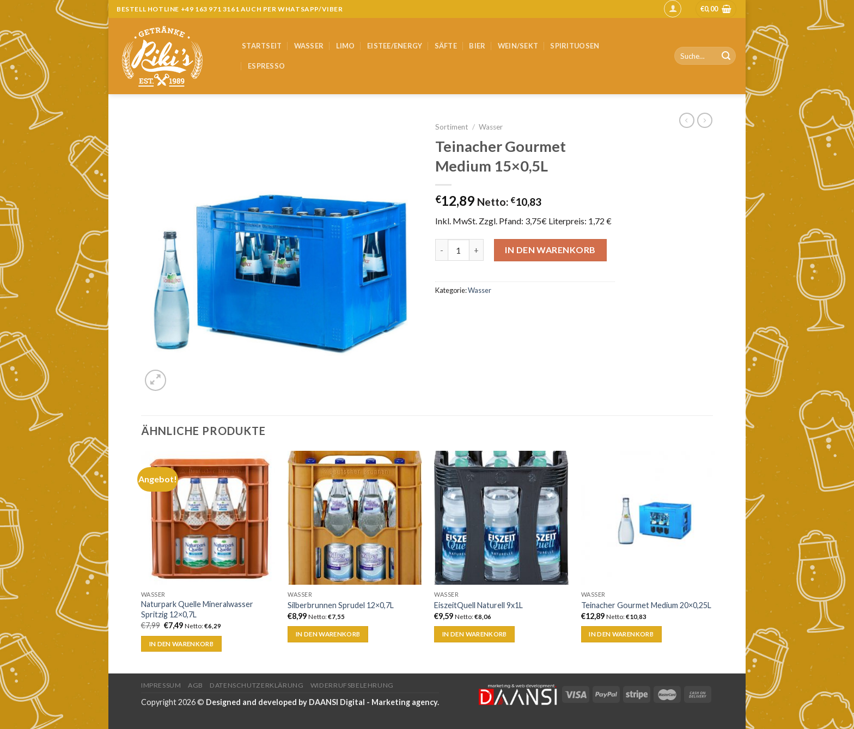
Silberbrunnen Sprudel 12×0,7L (341, 605)
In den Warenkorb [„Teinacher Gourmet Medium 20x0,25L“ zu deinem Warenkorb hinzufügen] (621, 634)
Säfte (446, 45)
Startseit (262, 45)
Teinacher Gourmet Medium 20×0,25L (646, 605)
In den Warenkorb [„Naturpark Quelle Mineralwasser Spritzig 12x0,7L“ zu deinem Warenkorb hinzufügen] (181, 643)
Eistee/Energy (394, 45)
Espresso (266, 66)
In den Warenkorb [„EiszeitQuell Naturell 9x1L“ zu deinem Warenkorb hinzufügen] (474, 634)
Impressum (161, 685)
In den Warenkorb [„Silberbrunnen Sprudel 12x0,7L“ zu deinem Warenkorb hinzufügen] (328, 634)
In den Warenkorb (550, 249)
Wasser (309, 45)
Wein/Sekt (518, 45)
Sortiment (451, 126)
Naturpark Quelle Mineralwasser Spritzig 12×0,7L (197, 609)
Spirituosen (574, 45)
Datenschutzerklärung (256, 685)
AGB (195, 685)
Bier (477, 45)
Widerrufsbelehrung (352, 685)
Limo (345, 45)
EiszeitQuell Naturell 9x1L (478, 605)
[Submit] (726, 56)
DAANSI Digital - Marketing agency (373, 702)
